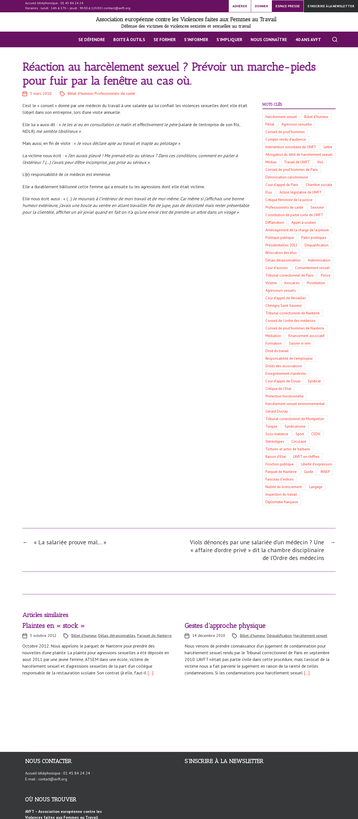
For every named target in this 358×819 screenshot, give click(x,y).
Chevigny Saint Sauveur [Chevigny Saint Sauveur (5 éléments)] (283, 305)
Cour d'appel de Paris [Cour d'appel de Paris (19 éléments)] (281, 184)
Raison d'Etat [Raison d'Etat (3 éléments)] (275, 456)
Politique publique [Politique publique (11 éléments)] (279, 237)
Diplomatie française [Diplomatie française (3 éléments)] (281, 502)
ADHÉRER (239, 6)
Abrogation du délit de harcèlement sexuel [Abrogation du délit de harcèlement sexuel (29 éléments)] (299, 154)
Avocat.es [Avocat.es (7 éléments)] (292, 283)
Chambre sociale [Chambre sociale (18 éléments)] (319, 184)
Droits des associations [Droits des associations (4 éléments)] (283, 366)
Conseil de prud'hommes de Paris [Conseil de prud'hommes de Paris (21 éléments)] (291, 169)
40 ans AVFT (305, 39)
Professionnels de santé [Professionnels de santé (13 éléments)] (284, 207)
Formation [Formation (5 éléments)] (273, 343)
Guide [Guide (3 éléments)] (308, 471)
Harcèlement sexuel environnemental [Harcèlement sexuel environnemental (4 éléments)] (295, 403)
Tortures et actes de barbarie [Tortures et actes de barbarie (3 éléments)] (287, 449)
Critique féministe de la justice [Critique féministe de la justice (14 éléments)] (288, 199)
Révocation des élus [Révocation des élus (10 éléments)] (281, 252)
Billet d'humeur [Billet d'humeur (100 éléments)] (316, 116)
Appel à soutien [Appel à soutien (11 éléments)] (303, 222)
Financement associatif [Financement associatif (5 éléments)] (306, 335)
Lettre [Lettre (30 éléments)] (328, 147)
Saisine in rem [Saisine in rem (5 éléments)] (300, 343)
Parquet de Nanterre (154, 638)
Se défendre (88, 39)
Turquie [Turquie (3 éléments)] (271, 426)
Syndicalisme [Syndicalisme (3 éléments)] (295, 426)
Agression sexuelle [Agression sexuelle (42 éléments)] (297, 124)
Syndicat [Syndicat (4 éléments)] (314, 381)
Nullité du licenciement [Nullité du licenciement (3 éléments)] (283, 486)
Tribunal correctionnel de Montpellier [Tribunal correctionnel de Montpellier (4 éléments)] (294, 418)
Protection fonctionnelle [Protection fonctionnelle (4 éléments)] (284, 396)
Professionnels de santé (115, 93)
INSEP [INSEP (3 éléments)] (325, 471)
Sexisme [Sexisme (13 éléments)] (317, 207)
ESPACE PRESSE (287, 6)
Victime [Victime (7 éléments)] (271, 283)
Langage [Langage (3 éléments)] (315, 486)
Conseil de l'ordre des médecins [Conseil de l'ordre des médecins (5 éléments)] (290, 320)
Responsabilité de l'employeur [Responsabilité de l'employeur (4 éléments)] (289, 358)
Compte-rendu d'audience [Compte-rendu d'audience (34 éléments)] (285, 139)
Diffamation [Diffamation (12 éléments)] (274, 222)
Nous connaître (266, 39)
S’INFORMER (193, 39)
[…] (149, 675)
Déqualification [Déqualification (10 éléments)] (317, 245)
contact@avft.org (116, 8)
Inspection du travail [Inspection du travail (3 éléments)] (281, 494)
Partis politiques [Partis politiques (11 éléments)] (313, 237)
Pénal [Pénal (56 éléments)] (269, 124)
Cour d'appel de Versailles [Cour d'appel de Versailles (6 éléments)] (285, 298)
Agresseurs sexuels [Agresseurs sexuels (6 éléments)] (280, 290)
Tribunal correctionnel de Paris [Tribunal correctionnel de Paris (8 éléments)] (289, 275)
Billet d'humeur (80, 93)
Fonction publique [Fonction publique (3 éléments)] (279, 464)
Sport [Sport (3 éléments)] (300, 434)
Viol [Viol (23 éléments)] (320, 162)
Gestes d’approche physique (225, 628)
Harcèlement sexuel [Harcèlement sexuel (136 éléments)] (281, 116)
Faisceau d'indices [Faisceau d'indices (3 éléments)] (279, 479)
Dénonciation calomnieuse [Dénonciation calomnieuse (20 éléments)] (286, 177)
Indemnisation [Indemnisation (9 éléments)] (319, 260)
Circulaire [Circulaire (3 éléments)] (298, 441)
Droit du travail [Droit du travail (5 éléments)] (277, 351)
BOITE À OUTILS (126, 39)
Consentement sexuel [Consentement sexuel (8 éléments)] (312, 267)
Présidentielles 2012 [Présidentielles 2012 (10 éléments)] (281, 245)
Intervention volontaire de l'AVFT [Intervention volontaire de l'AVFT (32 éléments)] (290, 147)
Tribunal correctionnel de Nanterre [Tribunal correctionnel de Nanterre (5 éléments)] (292, 313)
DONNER (261, 6)
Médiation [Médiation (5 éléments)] (273, 335)
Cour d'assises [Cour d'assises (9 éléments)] (276, 267)
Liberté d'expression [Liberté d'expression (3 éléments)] (316, 464)
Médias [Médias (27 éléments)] (271, 162)
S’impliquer (226, 39)
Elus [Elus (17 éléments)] (268, 192)
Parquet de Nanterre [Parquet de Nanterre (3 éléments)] (281, 471)
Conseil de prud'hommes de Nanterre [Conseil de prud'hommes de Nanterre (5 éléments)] (294, 328)
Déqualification (279, 638)
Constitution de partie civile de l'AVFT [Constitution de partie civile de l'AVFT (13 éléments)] (294, 215)
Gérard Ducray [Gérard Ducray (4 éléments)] (276, 411)
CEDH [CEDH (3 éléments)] (315, 434)
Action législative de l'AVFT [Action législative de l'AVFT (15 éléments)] (300, 192)
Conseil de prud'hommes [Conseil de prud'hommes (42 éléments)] (285, 132)
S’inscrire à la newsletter (330, 6)
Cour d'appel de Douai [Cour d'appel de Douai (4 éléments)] (282, 381)
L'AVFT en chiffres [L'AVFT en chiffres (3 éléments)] (306, 456)
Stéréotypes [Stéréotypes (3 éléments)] (274, 441)
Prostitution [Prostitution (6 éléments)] (316, 283)
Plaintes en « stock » (53, 628)
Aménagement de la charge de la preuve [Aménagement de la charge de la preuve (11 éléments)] (297, 230)
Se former (161, 39)
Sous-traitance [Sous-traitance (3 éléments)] (276, 434)
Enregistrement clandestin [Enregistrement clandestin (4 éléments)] (285, 373)
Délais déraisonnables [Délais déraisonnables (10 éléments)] (283, 260)
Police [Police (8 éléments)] (326, 275)
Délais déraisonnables (116, 638)
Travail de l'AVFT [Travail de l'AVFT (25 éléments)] (297, 162)
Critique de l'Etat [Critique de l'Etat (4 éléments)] (278, 388)
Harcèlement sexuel (310, 638)
